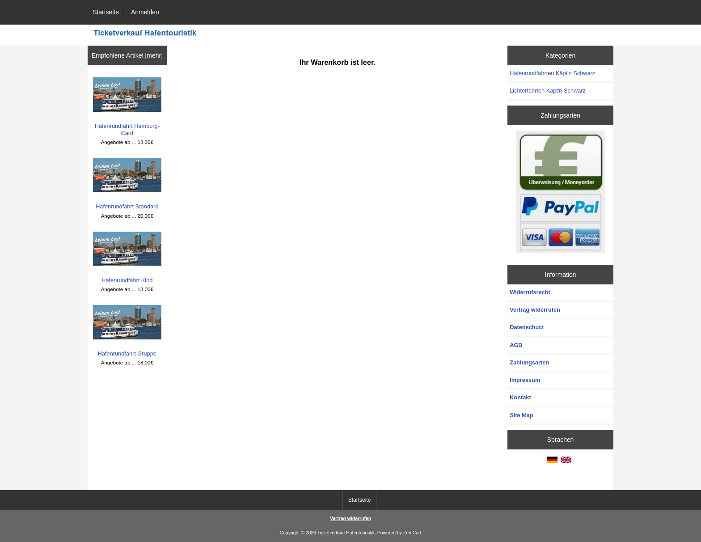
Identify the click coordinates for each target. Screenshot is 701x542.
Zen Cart (412, 532)
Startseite (106, 12)
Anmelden (145, 12)
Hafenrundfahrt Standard (127, 184)
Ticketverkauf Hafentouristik (346, 532)
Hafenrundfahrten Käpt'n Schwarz (552, 73)
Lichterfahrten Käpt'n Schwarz (548, 90)
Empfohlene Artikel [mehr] (127, 55)
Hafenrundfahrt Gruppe (127, 331)
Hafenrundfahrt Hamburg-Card (127, 106)
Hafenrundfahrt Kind (127, 258)
